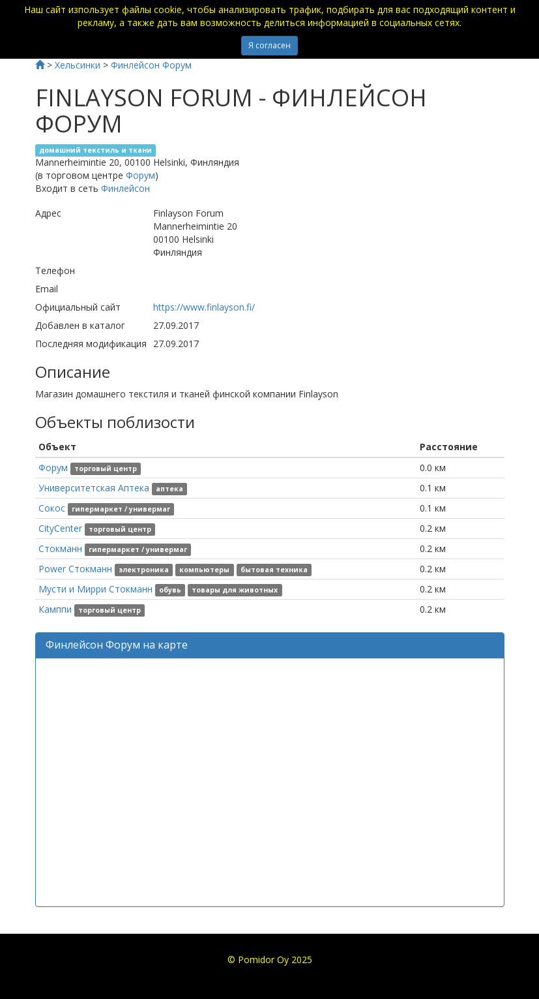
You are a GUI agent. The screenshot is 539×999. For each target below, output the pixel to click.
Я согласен (269, 45)
